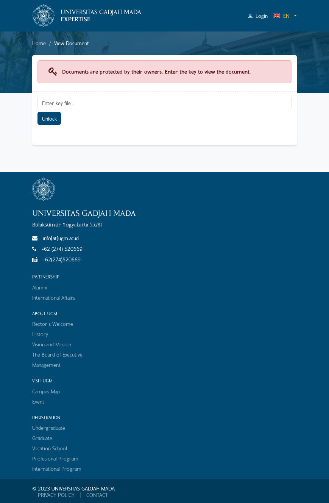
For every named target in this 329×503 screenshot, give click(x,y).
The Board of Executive (57, 354)
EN (281, 16)
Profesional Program (55, 458)
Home (39, 43)
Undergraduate (48, 427)
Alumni (39, 287)
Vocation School (49, 448)
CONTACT (97, 495)
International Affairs (53, 297)
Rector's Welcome (52, 324)
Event (38, 401)
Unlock (49, 118)
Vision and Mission (51, 344)
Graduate (42, 438)
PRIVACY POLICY (56, 495)
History (40, 334)
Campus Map (46, 391)
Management (46, 365)
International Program (56, 468)
